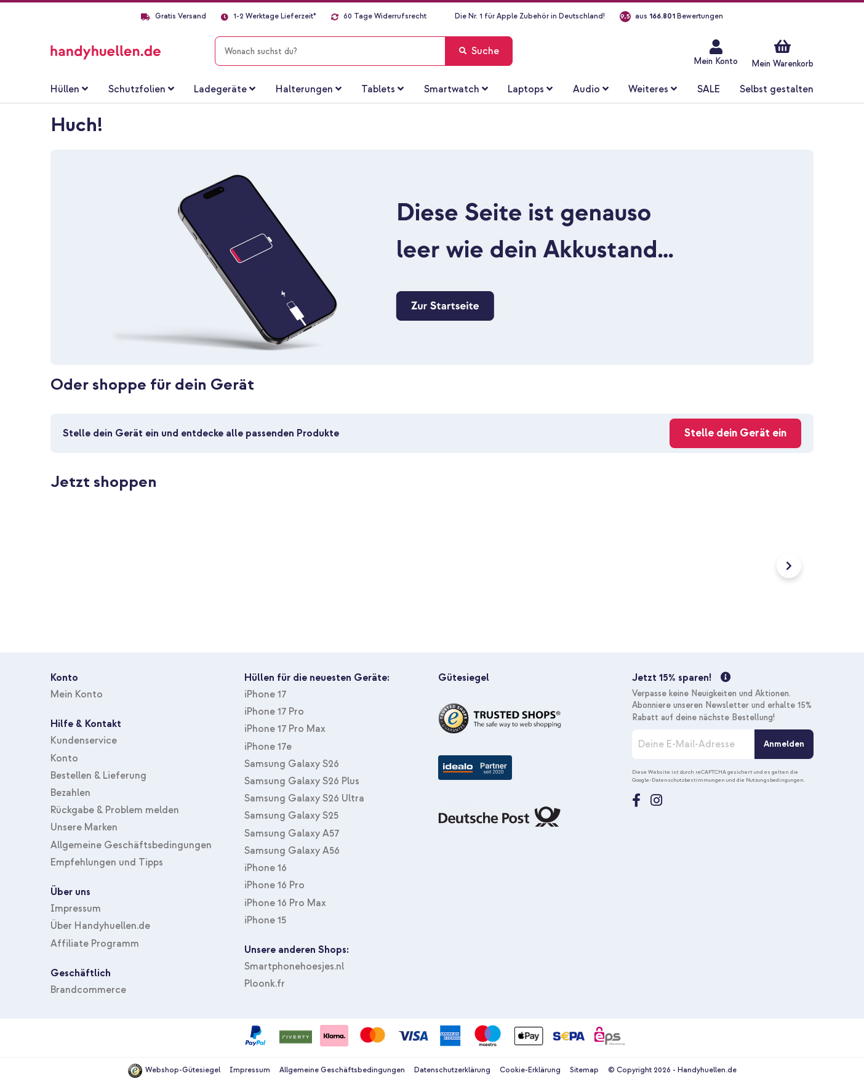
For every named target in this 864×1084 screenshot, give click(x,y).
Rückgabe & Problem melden (114, 810)
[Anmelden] (784, 744)
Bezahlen (70, 793)
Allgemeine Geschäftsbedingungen (131, 845)
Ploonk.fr (264, 984)
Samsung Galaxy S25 (291, 815)
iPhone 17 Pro (274, 711)
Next (789, 565)
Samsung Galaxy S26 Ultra (304, 798)
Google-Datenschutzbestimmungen (678, 780)
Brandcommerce (88, 990)
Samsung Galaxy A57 (291, 833)
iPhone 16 (265, 868)
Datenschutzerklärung (452, 1070)
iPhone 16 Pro (274, 885)
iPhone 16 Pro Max (285, 903)
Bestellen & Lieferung (98, 775)
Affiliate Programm (94, 943)
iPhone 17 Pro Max (285, 729)
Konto (64, 758)
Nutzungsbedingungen (775, 780)
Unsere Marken (84, 827)
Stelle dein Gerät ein (735, 433)
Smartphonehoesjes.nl (294, 966)
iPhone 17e (268, 747)
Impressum (75, 908)
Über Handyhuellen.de (100, 926)
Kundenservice (83, 740)
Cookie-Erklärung (530, 1070)
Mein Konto (716, 61)
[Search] (479, 51)
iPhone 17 (265, 694)
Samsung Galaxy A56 (292, 851)
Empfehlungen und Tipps (106, 862)
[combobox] (364, 51)
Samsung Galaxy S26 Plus (301, 781)
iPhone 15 (265, 920)
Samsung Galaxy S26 (291, 764)
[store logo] (123, 48)
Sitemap (584, 1070)
